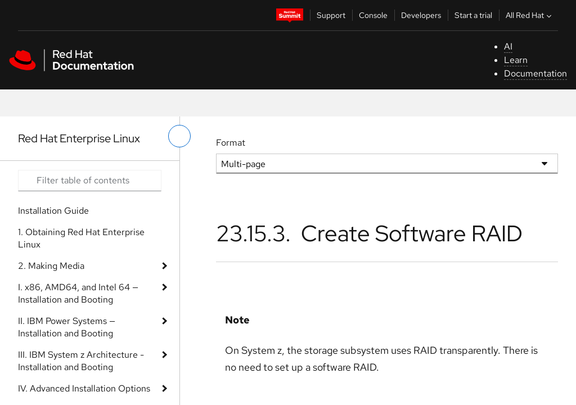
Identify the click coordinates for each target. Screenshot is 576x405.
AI (508, 46)
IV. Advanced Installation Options (84, 388)
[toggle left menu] (179, 136)
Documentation (535, 73)
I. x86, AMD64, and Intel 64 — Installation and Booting (78, 293)
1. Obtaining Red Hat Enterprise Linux (81, 238)
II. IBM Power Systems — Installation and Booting (66, 327)
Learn (516, 60)
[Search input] (89, 180)
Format (230, 142)
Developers (421, 15)
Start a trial (473, 15)
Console (373, 15)
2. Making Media (51, 266)
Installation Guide (53, 211)
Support (331, 15)
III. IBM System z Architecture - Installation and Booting (81, 361)
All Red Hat (530, 15)
